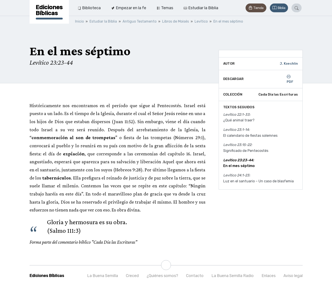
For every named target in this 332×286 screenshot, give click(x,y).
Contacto (195, 275)
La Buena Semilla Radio (232, 275)
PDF (290, 79)
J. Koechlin (289, 64)
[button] (256, 8)
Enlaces (269, 275)
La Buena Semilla (102, 275)
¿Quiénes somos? (162, 275)
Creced (132, 275)
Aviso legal (293, 275)
